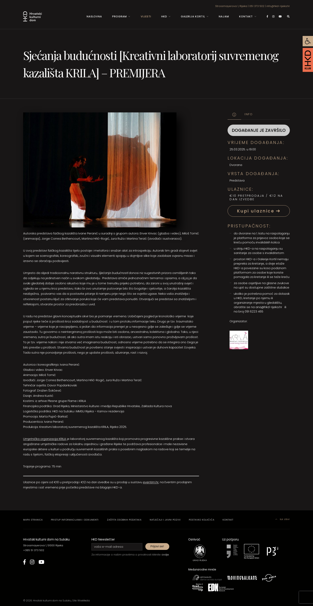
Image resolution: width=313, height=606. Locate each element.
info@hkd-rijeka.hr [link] (278, 6)
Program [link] (119, 16)
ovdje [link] (165, 554)
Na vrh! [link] (282, 519)
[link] (308, 41)
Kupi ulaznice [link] (258, 211)
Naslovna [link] (94, 16)
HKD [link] (164, 16)
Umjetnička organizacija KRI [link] (43, 439)
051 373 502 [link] (256, 6)
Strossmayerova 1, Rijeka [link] (231, 6)
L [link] (63, 439)
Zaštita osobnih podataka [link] (124, 519)
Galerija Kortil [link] (193, 16)
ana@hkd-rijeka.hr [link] (269, 307)
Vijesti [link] (146, 16)
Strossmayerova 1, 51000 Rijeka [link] (43, 545)
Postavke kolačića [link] (201, 519)
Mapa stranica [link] (33, 519)
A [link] (65, 439)
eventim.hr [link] (150, 482)
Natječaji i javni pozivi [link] (165, 519)
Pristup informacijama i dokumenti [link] (75, 519)
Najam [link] (224, 16)
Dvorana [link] (236, 165)
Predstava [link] (237, 180)
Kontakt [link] (246, 16)
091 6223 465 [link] (254, 311)
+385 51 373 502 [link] (33, 550)
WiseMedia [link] (83, 600)
